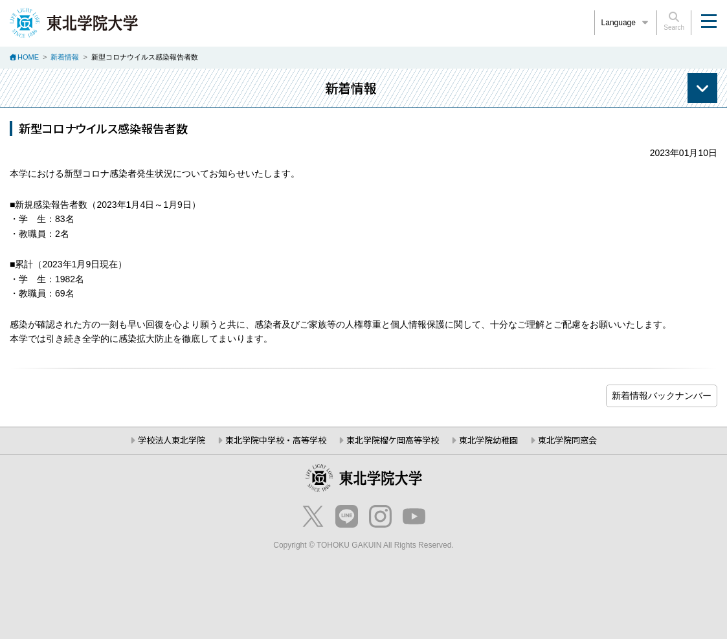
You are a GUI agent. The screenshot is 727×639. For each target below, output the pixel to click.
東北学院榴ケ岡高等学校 (392, 440)
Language (626, 22)
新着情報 (64, 57)
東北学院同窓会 (567, 440)
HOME (28, 57)
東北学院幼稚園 (488, 440)
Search (674, 21)
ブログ (661, 396)
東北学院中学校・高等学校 (275, 440)
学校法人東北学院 (171, 440)
